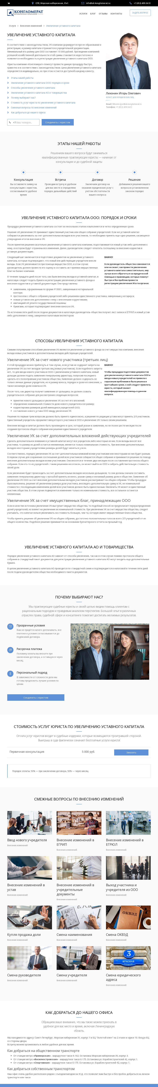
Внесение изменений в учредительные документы (75, 889)
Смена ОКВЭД (117, 934)
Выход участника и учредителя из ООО (122, 887)
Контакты (116, 13)
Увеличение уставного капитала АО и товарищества (39, 92)
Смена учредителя (72, 975)
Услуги (83, 13)
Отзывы (103, 13)
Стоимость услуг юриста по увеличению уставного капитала (43, 102)
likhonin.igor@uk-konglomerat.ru (126, 104)
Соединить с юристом (57, 122)
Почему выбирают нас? (23, 97)
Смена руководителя (24, 975)
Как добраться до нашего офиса (28, 112)
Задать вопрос (140, 12)
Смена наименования (74, 934)
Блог (93, 13)
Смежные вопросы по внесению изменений (33, 107)
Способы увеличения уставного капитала (33, 87)
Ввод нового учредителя (27, 840)
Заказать (131, 752)
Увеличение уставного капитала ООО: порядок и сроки (40, 82)
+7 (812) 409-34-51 (142, 3)
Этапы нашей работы (22, 77)
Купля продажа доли (24, 934)
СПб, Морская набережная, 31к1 (51, 3)
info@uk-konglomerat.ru (98, 3)
